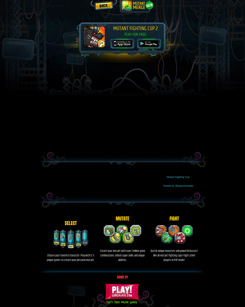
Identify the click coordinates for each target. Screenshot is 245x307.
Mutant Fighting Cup (178, 177)
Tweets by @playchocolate (178, 185)
